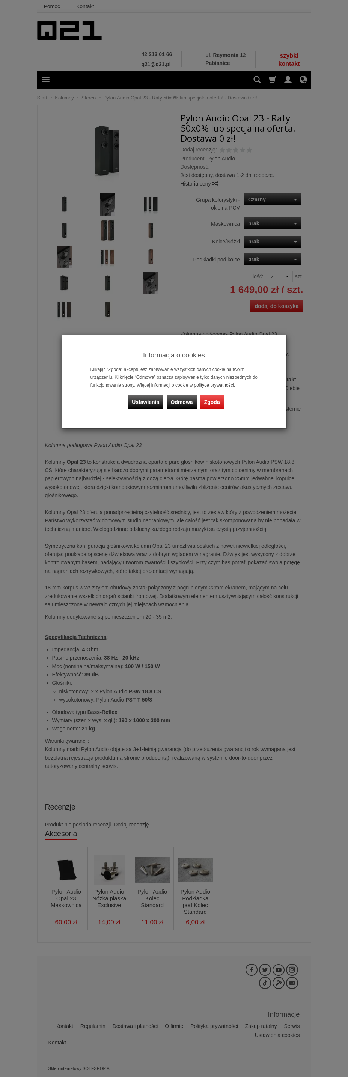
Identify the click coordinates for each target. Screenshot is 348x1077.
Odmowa (182, 402)
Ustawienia (145, 402)
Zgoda (212, 402)
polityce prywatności (214, 385)
